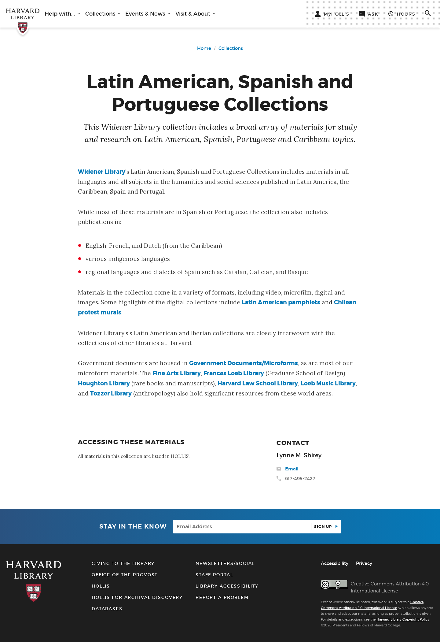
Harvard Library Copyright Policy (402, 619)
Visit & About (193, 13)
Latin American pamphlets (281, 302)
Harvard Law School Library (258, 383)
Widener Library (101, 172)
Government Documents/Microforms (243, 363)
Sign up (323, 526)
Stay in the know (133, 526)
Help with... (60, 13)
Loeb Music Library (328, 383)
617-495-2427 (300, 478)
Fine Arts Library (176, 373)
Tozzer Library (111, 393)
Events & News (146, 13)
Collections (101, 13)
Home (204, 48)
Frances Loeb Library (234, 373)
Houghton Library (104, 383)
